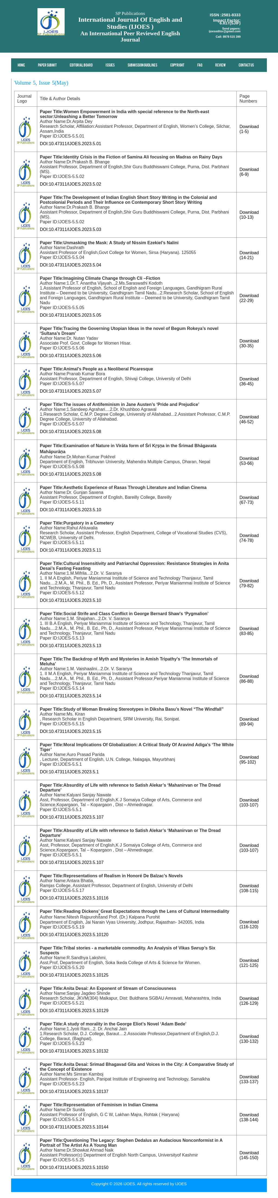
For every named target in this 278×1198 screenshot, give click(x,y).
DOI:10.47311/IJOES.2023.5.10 (70, 509)
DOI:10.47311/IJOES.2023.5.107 (72, 817)
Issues (110, 65)
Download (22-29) (249, 298)
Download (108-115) (249, 888)
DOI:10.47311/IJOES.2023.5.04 (70, 265)
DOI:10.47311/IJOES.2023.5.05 (70, 315)
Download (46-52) (249, 419)
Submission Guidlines (142, 65)
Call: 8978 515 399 (228, 36)
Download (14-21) (249, 255)
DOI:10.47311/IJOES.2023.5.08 (70, 431)
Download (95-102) (249, 759)
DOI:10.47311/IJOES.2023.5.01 (70, 143)
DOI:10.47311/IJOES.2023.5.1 (69, 772)
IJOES (181, 1184)
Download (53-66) (249, 461)
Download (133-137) (249, 1079)
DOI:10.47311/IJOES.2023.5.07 (70, 391)
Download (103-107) (249, 802)
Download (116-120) (249, 924)
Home (21, 65)
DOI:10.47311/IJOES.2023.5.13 (70, 645)
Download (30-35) (249, 343)
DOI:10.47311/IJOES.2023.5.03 (70, 229)
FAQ (200, 65)
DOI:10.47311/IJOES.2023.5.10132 (74, 1051)
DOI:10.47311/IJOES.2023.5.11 (70, 550)
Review (221, 65)
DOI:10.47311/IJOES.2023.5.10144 (74, 1127)
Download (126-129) (249, 1001)
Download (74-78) (249, 538)
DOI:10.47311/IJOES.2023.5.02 (70, 184)
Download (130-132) (249, 1039)
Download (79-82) (249, 583)
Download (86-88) (249, 679)
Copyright (177, 65)
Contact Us (246, 65)
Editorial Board (81, 65)
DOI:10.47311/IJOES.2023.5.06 (70, 355)
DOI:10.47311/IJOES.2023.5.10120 (74, 934)
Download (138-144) (249, 1117)
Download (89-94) (249, 721)
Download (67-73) (249, 500)
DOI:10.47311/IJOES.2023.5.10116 (74, 898)
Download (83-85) (249, 631)
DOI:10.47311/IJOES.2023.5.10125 (74, 975)
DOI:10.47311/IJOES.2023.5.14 (70, 696)
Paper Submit (47, 65)
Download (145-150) (249, 1155)
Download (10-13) (249, 215)
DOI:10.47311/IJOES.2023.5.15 (70, 731)
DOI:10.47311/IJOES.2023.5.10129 (74, 1010)
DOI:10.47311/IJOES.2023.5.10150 (74, 1167)
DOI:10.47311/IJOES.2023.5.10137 (74, 1091)
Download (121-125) (249, 963)
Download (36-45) (249, 381)
